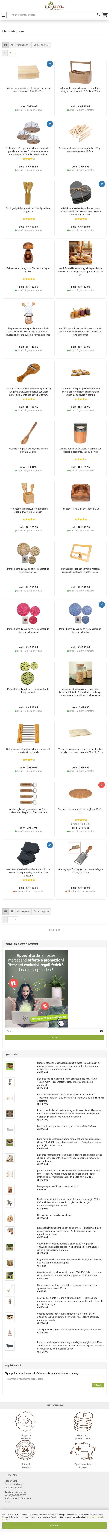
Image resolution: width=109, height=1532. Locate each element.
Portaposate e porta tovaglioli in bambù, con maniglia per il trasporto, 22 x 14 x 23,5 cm (80, 90)
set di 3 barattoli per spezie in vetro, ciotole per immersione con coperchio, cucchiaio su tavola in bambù (80, 331)
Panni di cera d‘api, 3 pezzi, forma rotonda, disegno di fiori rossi (28, 630)
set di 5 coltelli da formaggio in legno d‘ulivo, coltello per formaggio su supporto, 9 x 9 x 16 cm (80, 271)
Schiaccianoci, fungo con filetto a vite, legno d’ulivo (28, 270)
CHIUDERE (54, 1525)
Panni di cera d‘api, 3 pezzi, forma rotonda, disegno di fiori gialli (28, 570)
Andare (98, 1385)
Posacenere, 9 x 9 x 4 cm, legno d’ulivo (80, 509)
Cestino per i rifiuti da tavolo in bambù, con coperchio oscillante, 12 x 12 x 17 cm (80, 450)
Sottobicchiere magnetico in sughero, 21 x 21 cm (80, 811)
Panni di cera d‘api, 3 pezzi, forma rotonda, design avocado (28, 690)
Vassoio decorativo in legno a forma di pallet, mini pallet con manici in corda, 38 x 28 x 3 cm (80, 751)
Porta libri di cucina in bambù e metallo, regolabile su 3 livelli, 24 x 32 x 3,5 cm (80, 570)
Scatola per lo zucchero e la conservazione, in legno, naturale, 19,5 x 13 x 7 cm (28, 90)
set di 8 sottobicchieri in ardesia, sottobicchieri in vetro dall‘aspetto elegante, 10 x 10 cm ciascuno (28, 872)
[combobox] (41, 45)
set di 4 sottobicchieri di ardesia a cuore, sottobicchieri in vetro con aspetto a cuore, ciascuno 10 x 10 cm (80, 211)
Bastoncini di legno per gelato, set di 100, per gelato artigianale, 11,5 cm (81, 150)
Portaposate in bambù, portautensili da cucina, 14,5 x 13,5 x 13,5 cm (28, 510)
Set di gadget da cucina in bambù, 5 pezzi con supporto (28, 210)
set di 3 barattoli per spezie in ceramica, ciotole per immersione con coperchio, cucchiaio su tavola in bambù (80, 391)
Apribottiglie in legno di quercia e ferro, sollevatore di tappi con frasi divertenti (28, 811)
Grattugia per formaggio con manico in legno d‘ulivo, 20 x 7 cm (80, 871)
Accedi (54, 1037)
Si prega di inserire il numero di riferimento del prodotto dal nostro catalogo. (42, 1373)
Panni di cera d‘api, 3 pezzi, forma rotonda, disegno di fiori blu (80, 630)
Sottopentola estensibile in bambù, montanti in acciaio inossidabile (28, 751)
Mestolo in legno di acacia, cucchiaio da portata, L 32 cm (28, 450)
